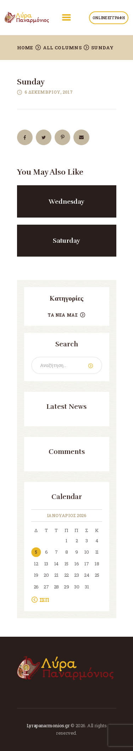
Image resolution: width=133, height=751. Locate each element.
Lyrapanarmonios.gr (48, 725)
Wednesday (66, 201)
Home (25, 47)
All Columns (62, 47)
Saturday (66, 241)
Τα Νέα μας (63, 315)
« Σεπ (42, 600)
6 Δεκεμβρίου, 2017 (48, 92)
